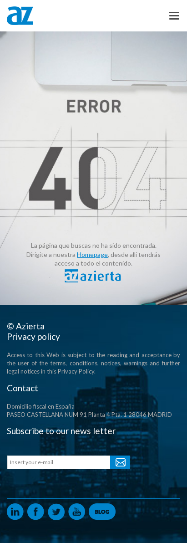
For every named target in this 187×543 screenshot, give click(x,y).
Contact (22, 388)
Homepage (92, 254)
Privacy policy (33, 336)
